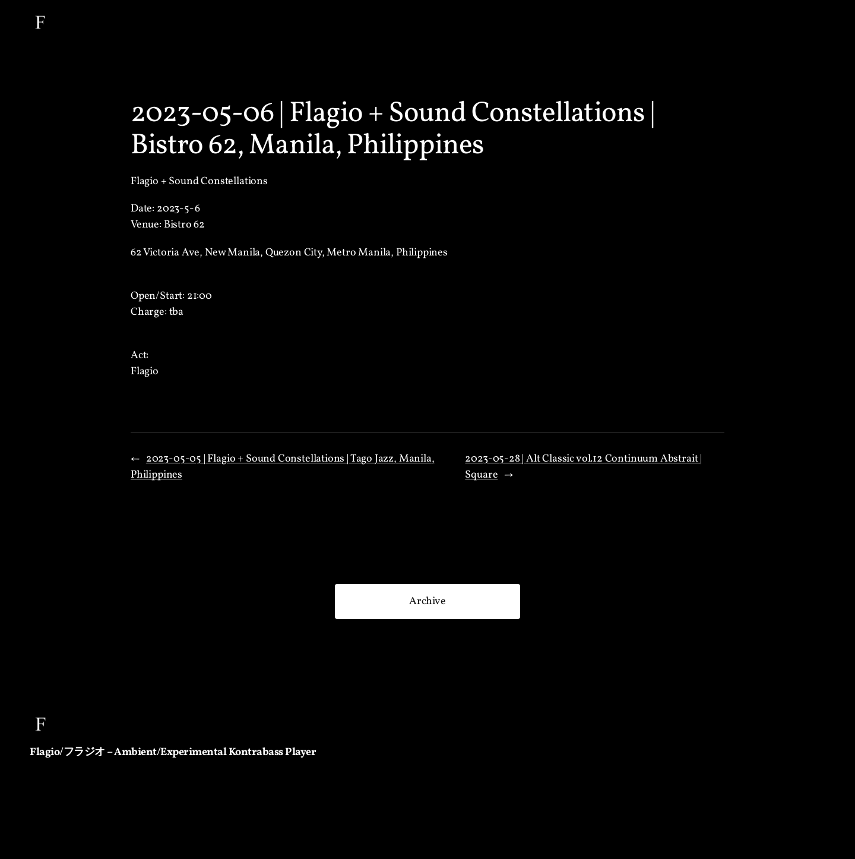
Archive (427, 601)
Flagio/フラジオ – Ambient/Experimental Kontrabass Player (173, 752)
